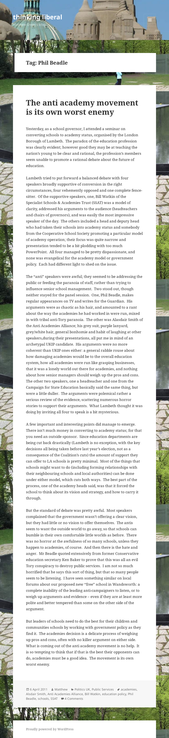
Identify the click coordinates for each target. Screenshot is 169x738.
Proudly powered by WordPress (49, 729)
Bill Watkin (92, 694)
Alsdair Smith (36, 694)
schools (43, 698)
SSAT (54, 698)
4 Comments (74, 698)
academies (129, 689)
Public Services (103, 689)
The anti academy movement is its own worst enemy (82, 107)
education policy (114, 694)
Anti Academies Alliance (65, 694)
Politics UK (82, 689)
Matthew (61, 689)
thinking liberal (37, 17)
